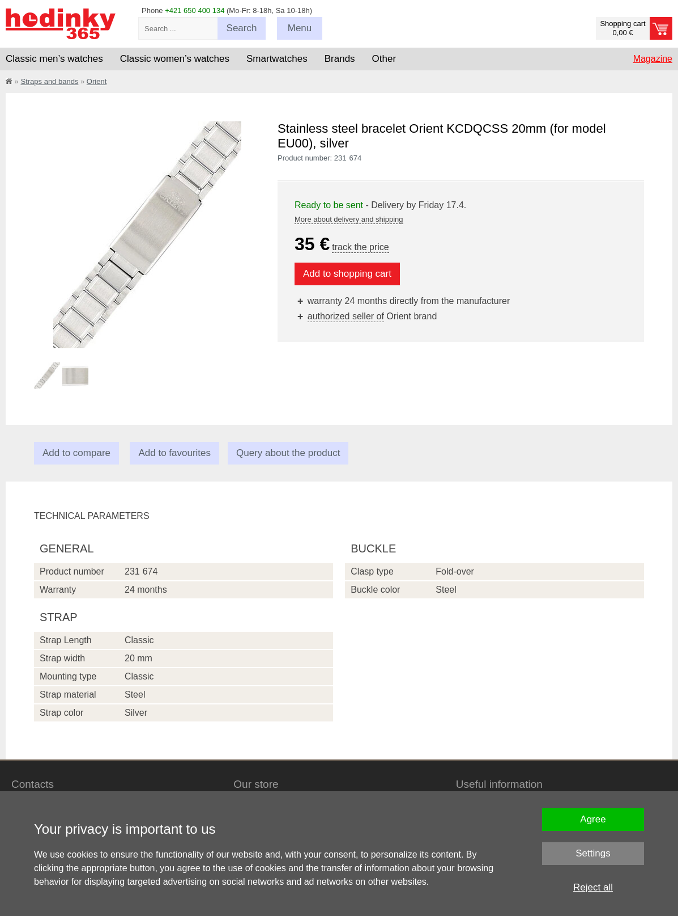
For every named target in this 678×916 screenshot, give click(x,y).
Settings (592, 853)
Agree (592, 819)
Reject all (593, 887)
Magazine (652, 59)
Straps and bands (49, 81)
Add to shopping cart (347, 273)
